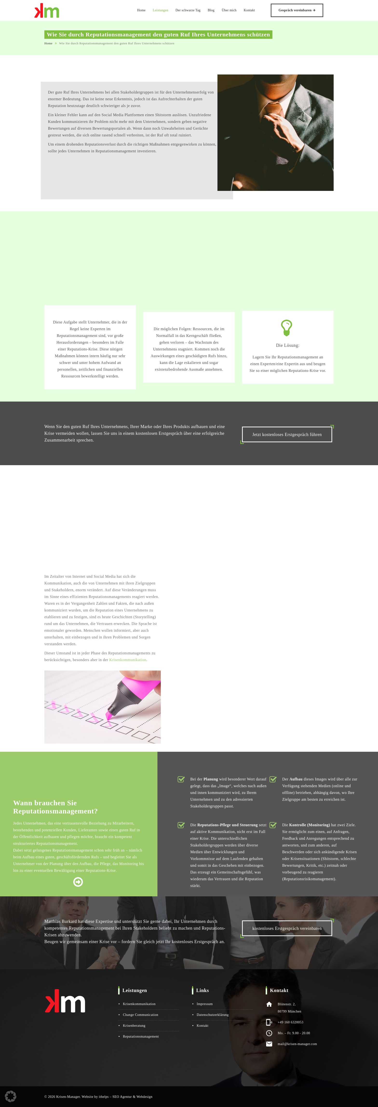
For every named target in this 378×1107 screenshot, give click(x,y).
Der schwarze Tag (198, 10)
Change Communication (140, 1015)
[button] (10, 1096)
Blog (221, 10)
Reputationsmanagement (141, 1036)
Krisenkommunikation (139, 1004)
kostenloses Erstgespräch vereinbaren (287, 928)
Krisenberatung (134, 1025)
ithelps (104, 1097)
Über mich (239, 10)
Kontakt (259, 10)
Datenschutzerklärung (213, 1015)
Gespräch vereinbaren (305, 10)
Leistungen (171, 10)
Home (152, 10)
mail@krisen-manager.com (297, 1044)
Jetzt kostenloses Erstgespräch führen (287, 434)
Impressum (205, 1004)
